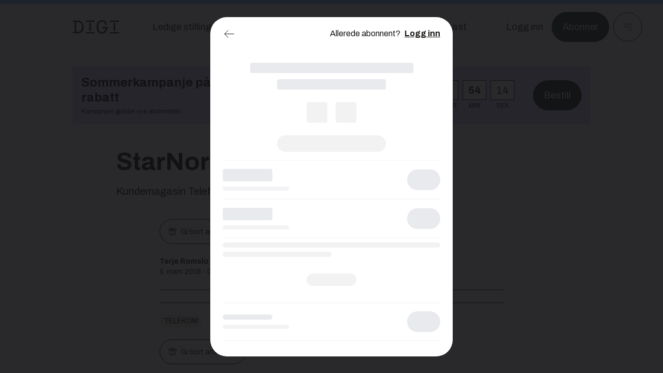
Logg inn (422, 33)
